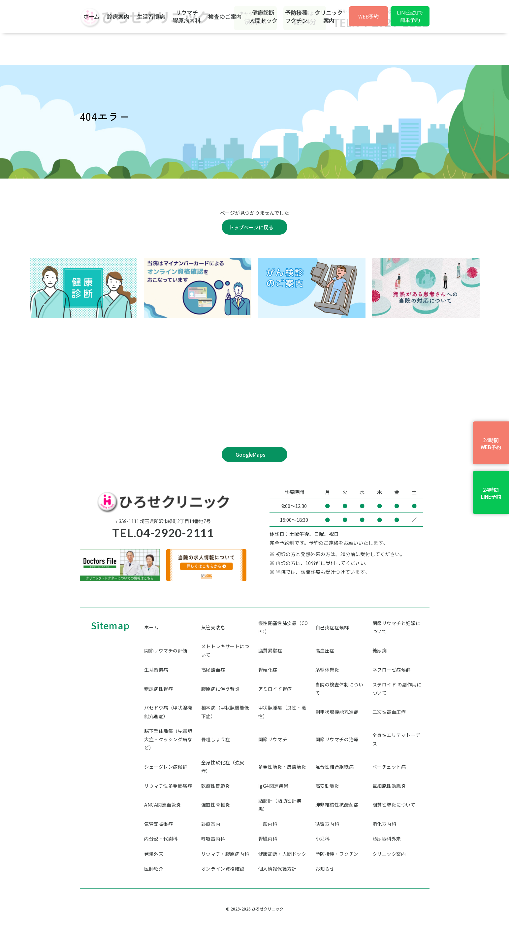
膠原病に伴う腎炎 (220, 688)
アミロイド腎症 (275, 688)
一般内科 (267, 823)
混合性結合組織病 (334, 766)
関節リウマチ (272, 739)
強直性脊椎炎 (215, 804)
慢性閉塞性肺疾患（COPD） (283, 627)
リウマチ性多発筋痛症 (168, 785)
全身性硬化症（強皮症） (222, 766)
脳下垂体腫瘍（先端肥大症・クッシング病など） (168, 739)
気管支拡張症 (158, 823)
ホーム (94, 48)
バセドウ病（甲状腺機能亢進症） (168, 711)
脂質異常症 (270, 650)
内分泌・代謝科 (161, 838)
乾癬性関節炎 (215, 785)
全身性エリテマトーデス (396, 739)
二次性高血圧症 (389, 712)
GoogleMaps (250, 454)
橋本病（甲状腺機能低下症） (225, 711)
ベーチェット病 (389, 766)
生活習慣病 (176, 48)
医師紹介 (153, 868)
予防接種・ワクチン (337, 853)
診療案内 (132, 48)
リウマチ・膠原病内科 (225, 853)
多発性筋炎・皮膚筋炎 (282, 766)
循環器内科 (327, 823)
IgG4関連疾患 (273, 785)
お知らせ (324, 868)
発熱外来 (153, 853)
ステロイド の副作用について (397, 688)
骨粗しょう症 (215, 739)
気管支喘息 (213, 627)
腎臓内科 (267, 838)
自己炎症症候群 (332, 627)
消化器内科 (384, 823)
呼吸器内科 (213, 838)
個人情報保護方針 (277, 868)
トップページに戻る (251, 227)
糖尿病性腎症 (158, 688)
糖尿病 (379, 650)
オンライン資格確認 (222, 868)
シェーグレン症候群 (165, 766)
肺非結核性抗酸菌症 (337, 804)
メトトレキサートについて (225, 650)
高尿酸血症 (213, 669)
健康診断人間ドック (321, 48)
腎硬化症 (267, 669)
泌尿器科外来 (386, 838)
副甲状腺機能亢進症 (337, 712)
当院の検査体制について (339, 688)
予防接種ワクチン (365, 48)
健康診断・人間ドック (282, 853)
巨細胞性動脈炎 (389, 785)
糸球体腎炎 (327, 669)
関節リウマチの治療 (337, 739)
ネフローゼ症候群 (391, 669)
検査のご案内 (272, 48)
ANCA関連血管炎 (162, 804)
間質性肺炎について (394, 804)
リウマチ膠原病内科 (223, 48)
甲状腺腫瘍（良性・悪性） (282, 711)
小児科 (322, 838)
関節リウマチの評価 (165, 650)
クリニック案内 (409, 48)
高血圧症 (324, 650)
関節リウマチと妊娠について (396, 627)
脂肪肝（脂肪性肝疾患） (280, 804)
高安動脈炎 (327, 785)
